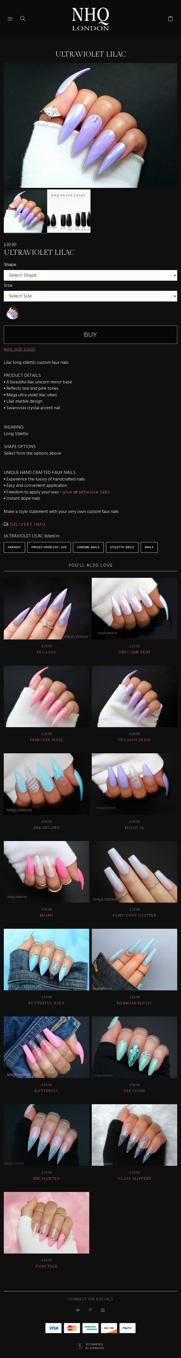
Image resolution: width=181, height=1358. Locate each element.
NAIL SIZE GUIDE (20, 345)
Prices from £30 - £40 (49, 542)
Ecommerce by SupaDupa (94, 1341)
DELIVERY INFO (27, 519)
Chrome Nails (88, 542)
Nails (149, 542)
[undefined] (12, 307)
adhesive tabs (95, 487)
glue (67, 487)
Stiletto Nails (122, 542)
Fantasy (14, 542)
